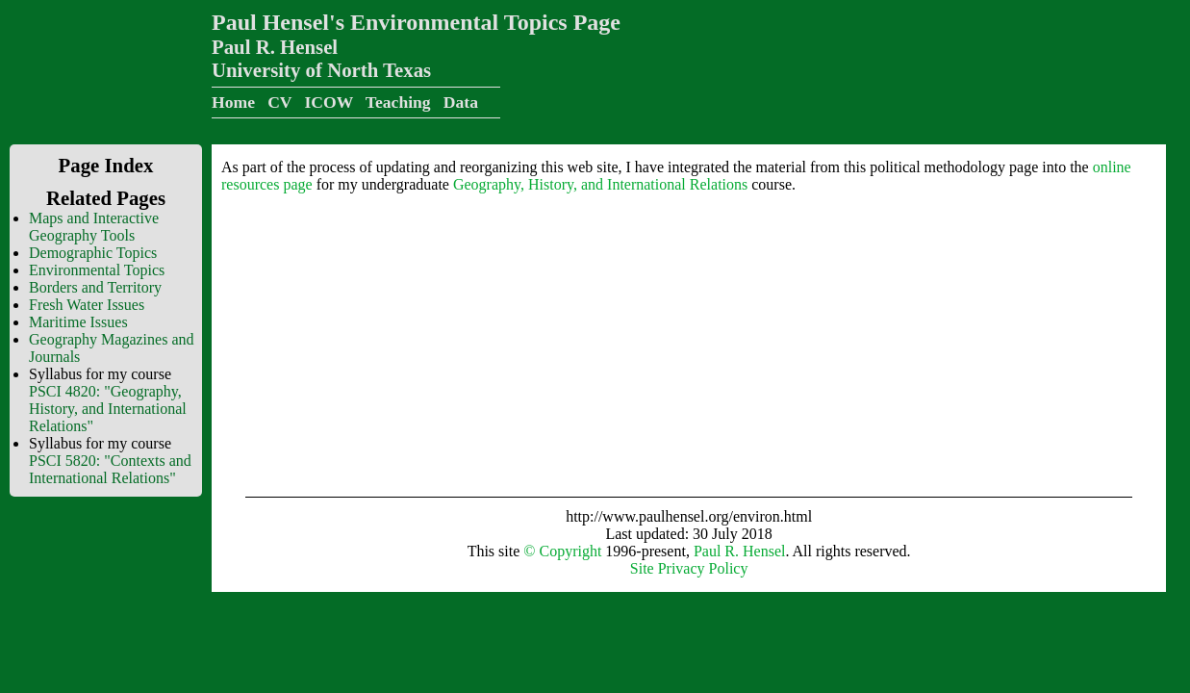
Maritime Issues (78, 322)
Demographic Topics (93, 252)
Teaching (398, 102)
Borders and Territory (95, 287)
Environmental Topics (97, 270)
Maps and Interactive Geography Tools (94, 227)
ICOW (328, 102)
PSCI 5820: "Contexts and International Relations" (110, 469)
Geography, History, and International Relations (600, 184)
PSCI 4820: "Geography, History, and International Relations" (108, 408)
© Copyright (562, 551)
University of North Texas (321, 70)
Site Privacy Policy (689, 568)
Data (460, 102)
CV (279, 102)
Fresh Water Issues (86, 304)
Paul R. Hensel (275, 47)
